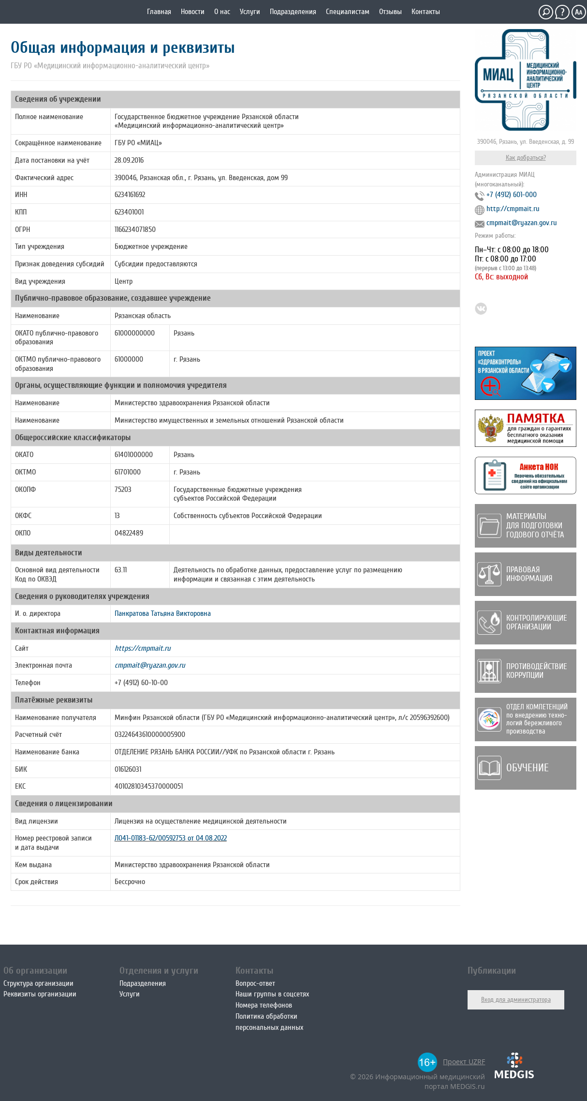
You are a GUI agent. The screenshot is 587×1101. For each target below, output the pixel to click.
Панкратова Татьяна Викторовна (163, 613)
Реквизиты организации (39, 994)
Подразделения (293, 11)
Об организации (35, 970)
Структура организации (38, 983)
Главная (159, 11)
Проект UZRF (464, 1061)
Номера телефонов (263, 1005)
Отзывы (390, 11)
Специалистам (347, 11)
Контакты (425, 11)
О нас (222, 11)
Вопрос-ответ (255, 983)
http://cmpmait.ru (513, 208)
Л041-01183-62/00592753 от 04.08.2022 (171, 838)
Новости (193, 11)
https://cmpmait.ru (143, 648)
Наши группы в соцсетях (272, 994)
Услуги (250, 11)
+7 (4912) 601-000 (511, 194)
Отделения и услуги (158, 970)
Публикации (492, 970)
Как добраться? (526, 157)
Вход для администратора (516, 999)
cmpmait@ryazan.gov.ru (150, 665)
